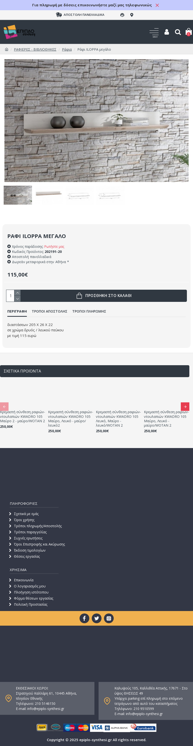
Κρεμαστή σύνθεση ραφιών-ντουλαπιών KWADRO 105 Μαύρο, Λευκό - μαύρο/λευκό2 (70, 419)
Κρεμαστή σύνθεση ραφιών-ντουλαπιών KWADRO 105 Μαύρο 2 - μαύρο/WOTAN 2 (22, 416)
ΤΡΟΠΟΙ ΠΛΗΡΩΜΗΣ (89, 311)
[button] (4, 406)
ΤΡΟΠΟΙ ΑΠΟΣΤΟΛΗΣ (49, 311)
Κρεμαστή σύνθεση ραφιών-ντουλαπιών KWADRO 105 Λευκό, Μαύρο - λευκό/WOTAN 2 (118, 419)
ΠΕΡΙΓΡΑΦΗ (17, 311)
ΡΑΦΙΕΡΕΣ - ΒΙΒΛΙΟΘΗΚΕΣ (35, 49)
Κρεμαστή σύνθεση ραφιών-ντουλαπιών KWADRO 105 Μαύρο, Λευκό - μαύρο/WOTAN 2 (166, 419)
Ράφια (67, 49)
